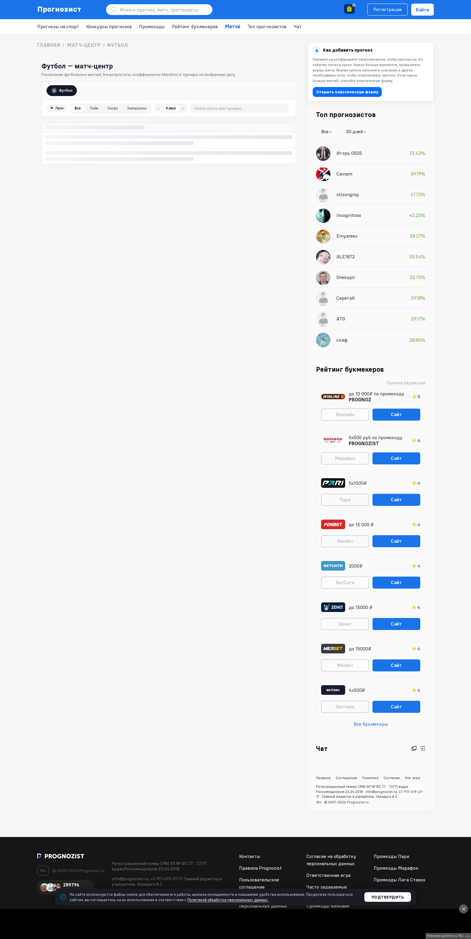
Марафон (345, 458)
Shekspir (345, 277)
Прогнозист (59, 9)
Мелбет (345, 665)
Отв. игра (412, 778)
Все (77, 108)
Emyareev (347, 236)
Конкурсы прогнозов (109, 26)
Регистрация (387, 9)
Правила (323, 778)
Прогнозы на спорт (58, 26)
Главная (48, 45)
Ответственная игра (328, 875)
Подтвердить (388, 897)
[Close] (463, 909)
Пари (345, 499)
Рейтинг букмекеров (195, 26)
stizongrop (347, 194)
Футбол (61, 91)
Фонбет (345, 541)
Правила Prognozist (260, 868)
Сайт (396, 414)
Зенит (345, 624)
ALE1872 (345, 257)
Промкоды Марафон (396, 868)
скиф (342, 340)
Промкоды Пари (391, 856)
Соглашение (346, 778)
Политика (370, 778)
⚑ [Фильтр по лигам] (56, 108)
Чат (298, 26)
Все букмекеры (371, 724)
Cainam (344, 174)
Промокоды (152, 26)
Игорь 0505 (349, 153)
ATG (340, 319)
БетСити (345, 582)
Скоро (113, 108)
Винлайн (345, 414)
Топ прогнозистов (267, 26)
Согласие (392, 778)
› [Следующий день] (183, 108)
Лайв (94, 108)
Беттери (345, 707)
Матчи (232, 26)
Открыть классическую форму (347, 92)
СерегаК (345, 298)
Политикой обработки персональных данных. (228, 899)
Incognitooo (348, 215)
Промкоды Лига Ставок (400, 880)
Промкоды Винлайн (327, 906)
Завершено (137, 108)
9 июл (171, 108)
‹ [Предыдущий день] (158, 108)
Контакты (249, 856)
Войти (422, 10)
